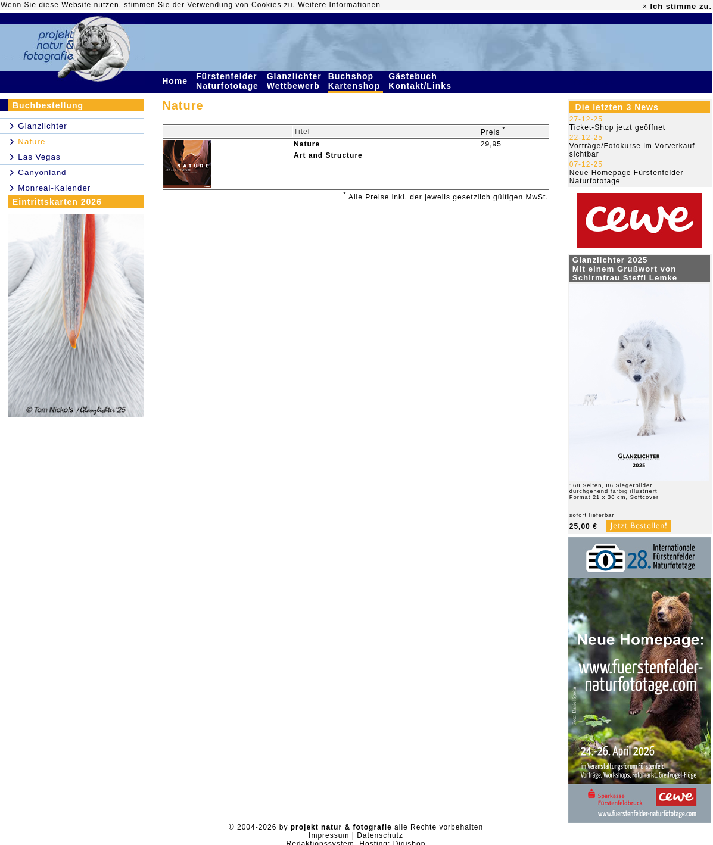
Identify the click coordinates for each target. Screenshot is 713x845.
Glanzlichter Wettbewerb (295, 81)
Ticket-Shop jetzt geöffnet (617, 127)
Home (176, 81)
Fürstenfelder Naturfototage (228, 81)
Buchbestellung (48, 105)
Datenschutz (380, 835)
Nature (307, 144)
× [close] (645, 6)
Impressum (329, 835)
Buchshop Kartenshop (356, 81)
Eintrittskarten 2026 (57, 202)
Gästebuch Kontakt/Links (421, 81)
